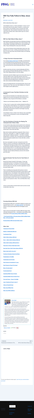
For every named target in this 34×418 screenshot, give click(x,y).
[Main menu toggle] (33, 4)
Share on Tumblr (7, 327)
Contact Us (30, 406)
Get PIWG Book (12, 409)
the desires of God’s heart (13, 60)
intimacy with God (19, 205)
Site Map (29, 413)
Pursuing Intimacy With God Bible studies (19, 213)
